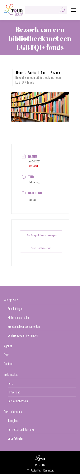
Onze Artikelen (15, 438)
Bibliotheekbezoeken (19, 317)
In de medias (11, 374)
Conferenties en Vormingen (23, 335)
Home (19, 72)
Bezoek (55, 72)
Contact (8, 363)
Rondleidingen (15, 308)
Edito (6, 355)
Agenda (8, 346)
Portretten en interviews (21, 429)
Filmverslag (14, 392)
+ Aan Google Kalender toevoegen (41, 235)
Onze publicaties (13, 411)
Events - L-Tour (37, 72)
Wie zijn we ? (11, 300)
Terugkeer (13, 420)
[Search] (46, 10)
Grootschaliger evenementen (24, 326)
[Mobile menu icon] (73, 10)
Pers (10, 383)
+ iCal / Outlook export (41, 247)
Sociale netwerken (18, 401)
